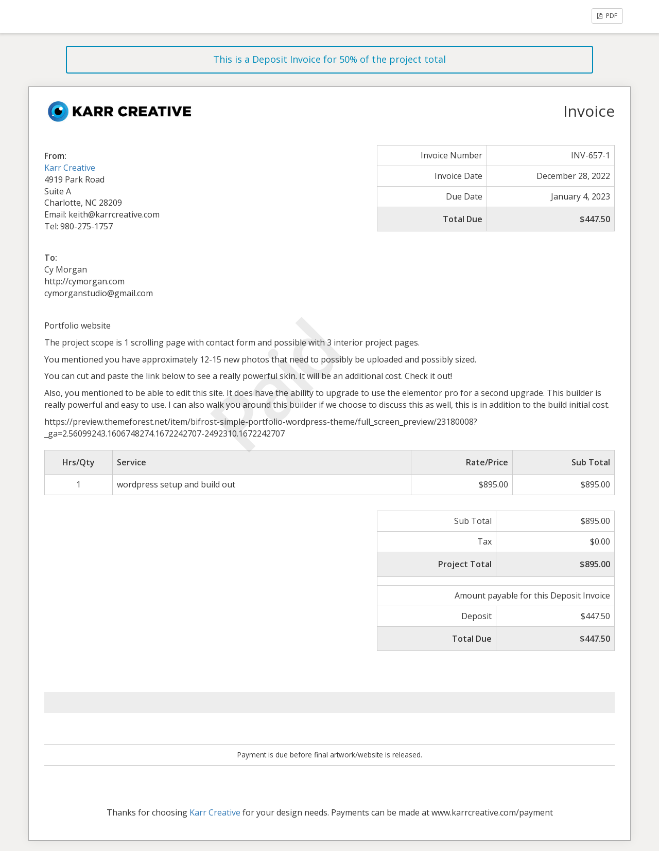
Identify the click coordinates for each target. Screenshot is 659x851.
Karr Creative (69, 167)
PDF (607, 15)
